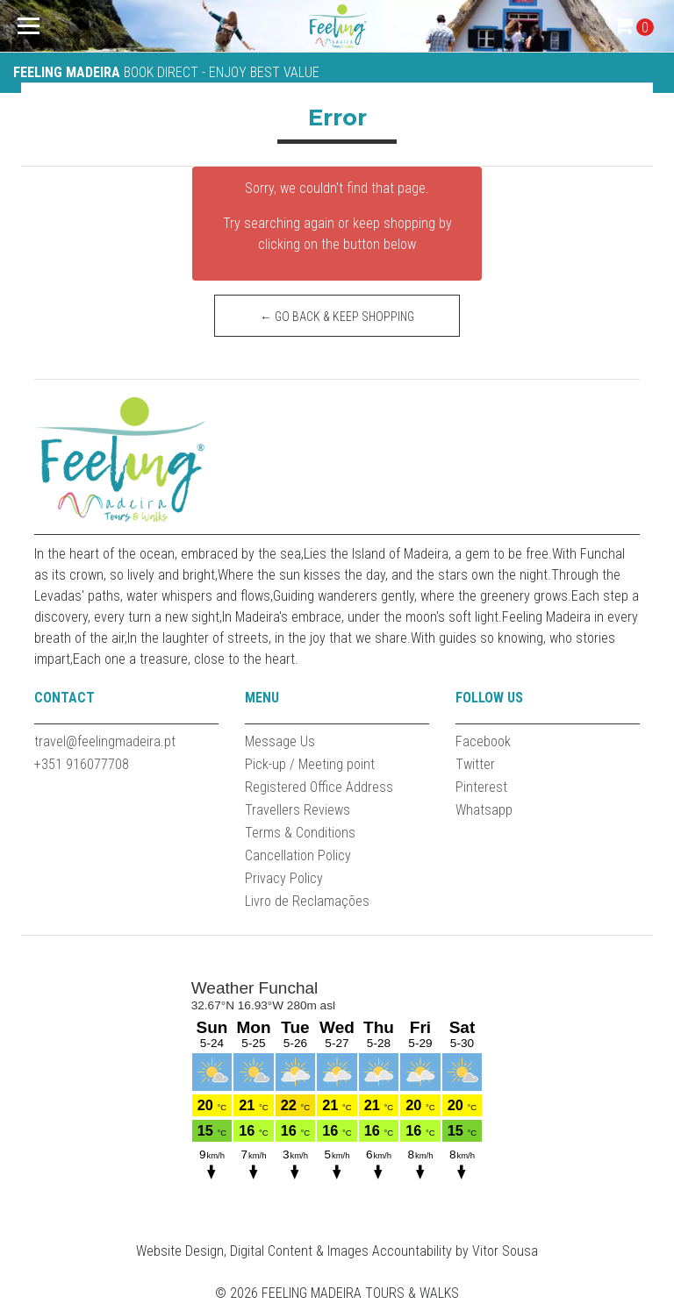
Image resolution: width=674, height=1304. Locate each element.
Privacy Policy (284, 878)
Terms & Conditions (300, 832)
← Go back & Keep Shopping (337, 317)
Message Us (280, 741)
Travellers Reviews (297, 810)
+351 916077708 (81, 764)
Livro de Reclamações (307, 901)
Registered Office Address (319, 787)
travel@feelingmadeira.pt (105, 741)
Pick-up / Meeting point (310, 764)
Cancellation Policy (298, 855)
